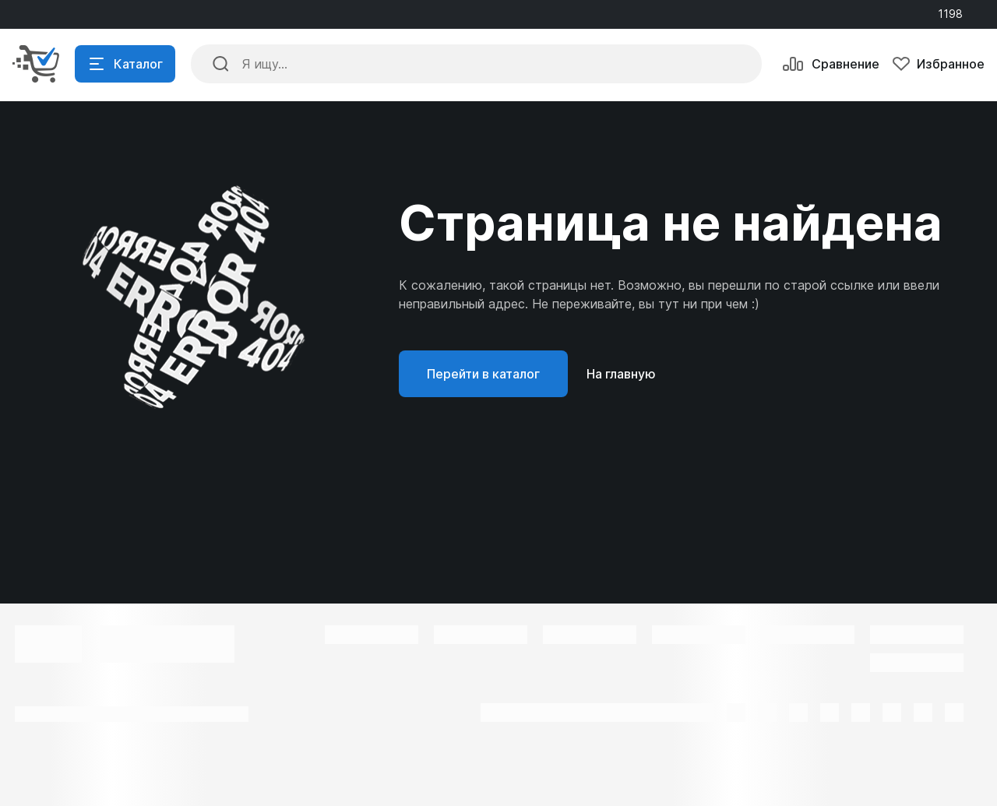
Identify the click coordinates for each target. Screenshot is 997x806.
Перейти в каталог (483, 374)
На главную (621, 374)
